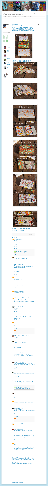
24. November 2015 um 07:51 (20, 264)
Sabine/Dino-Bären (16, 257)
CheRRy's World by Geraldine (18, 335)
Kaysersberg (8, 58)
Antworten (15, 248)
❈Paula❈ (15, 362)
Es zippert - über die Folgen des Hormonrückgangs (8, 63)
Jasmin (15, 380)
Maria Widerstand (16, 443)
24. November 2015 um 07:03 (19, 239)
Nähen (15, 235)
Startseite (5, 16)
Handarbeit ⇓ (14, 16)
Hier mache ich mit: (30, 18)
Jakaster (15, 429)
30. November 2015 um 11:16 (26, 251)
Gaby (15, 306)
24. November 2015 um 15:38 (20, 352)
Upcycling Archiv (25, 18)
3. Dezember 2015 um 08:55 (22, 443)
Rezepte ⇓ (18, 16)
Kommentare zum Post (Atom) (19, 482)
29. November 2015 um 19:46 (21, 423)
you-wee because (16, 341)
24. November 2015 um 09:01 (26, 297)
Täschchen (17, 235)
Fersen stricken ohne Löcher (8, 47)
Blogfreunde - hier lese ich (13, 18)
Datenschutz (7, 18)
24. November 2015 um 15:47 (20, 362)
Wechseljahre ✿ (29, 16)
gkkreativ (15, 291)
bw (14, 276)
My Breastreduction (19, 18)
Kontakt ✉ (25, 16)
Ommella (15, 408)
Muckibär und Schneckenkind (18, 297)
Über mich (22, 16)
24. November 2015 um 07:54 (20, 285)
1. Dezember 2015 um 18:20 (20, 429)
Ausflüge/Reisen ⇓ (9, 16)
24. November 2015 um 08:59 (20, 291)
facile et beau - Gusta (19, 251)
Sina (14, 239)
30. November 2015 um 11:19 (26, 387)
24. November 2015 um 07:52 (18, 276)
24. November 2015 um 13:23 (25, 335)
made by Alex (16, 423)
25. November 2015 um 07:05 (20, 408)
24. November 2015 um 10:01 (19, 306)
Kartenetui (16, 230)
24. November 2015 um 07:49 (22, 257)
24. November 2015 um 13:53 (22, 341)
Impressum (3, 18)
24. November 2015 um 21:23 (19, 380)
